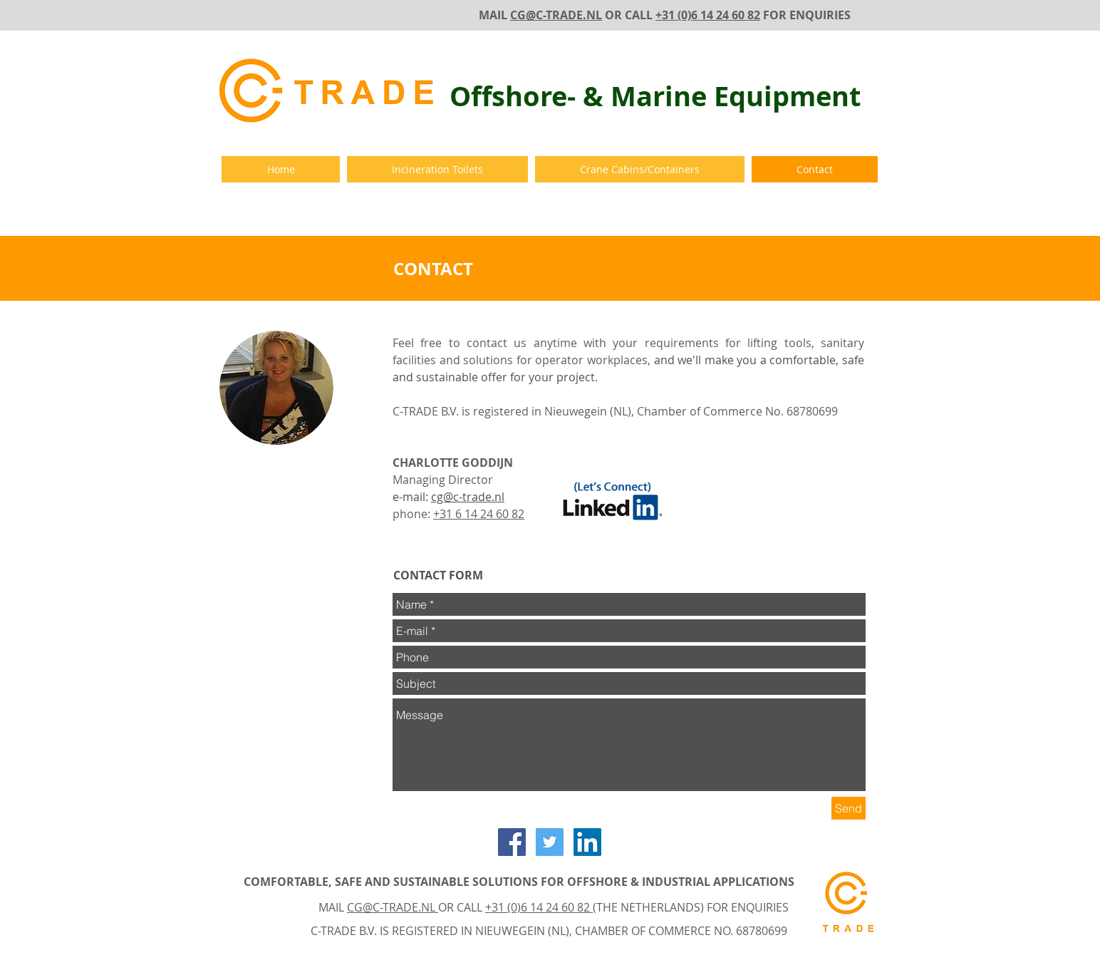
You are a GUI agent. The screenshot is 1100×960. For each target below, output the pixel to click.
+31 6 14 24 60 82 (478, 514)
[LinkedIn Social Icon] (587, 842)
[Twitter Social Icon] (550, 842)
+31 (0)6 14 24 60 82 (707, 15)
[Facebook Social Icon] (512, 842)
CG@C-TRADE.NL (556, 15)
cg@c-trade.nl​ (467, 497)
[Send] (848, 808)
